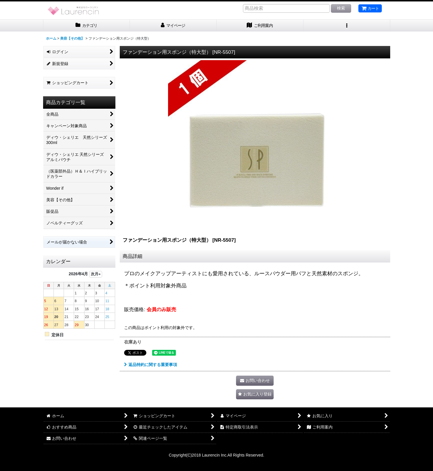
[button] (346, 26)
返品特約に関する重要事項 (150, 364)
